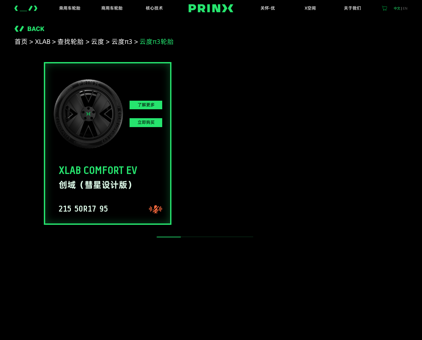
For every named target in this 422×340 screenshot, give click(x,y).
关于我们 (352, 8)
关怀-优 (267, 8)
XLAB (42, 41)
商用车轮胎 (112, 8)
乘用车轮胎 (69, 8)
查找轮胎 (70, 41)
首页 (21, 41)
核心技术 (154, 8)
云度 (97, 41)
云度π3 (122, 41)
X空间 (310, 8)
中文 (397, 8)
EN (405, 8)
